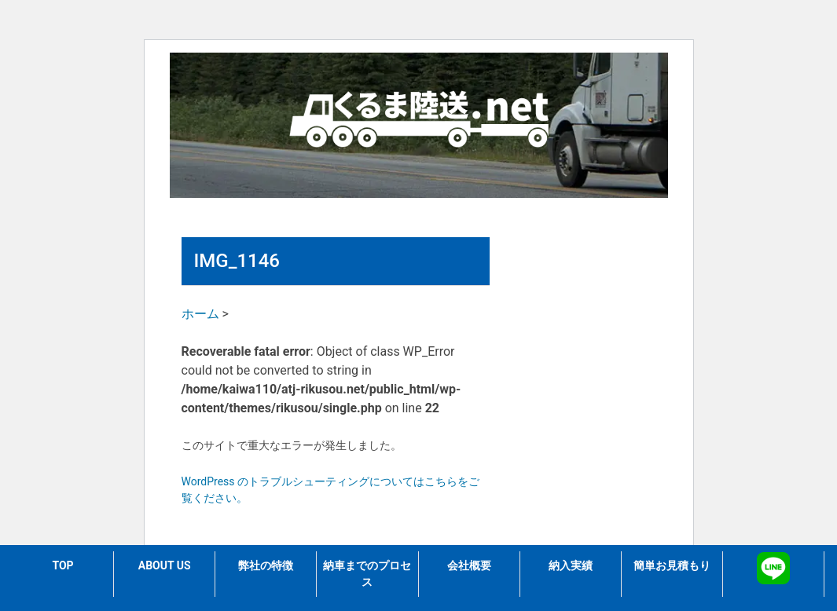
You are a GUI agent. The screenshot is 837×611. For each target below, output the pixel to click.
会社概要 (469, 565)
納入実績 (571, 565)
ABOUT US (164, 565)
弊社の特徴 (265, 565)
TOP (62, 565)
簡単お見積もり (671, 565)
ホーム (200, 313)
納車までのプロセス (367, 573)
